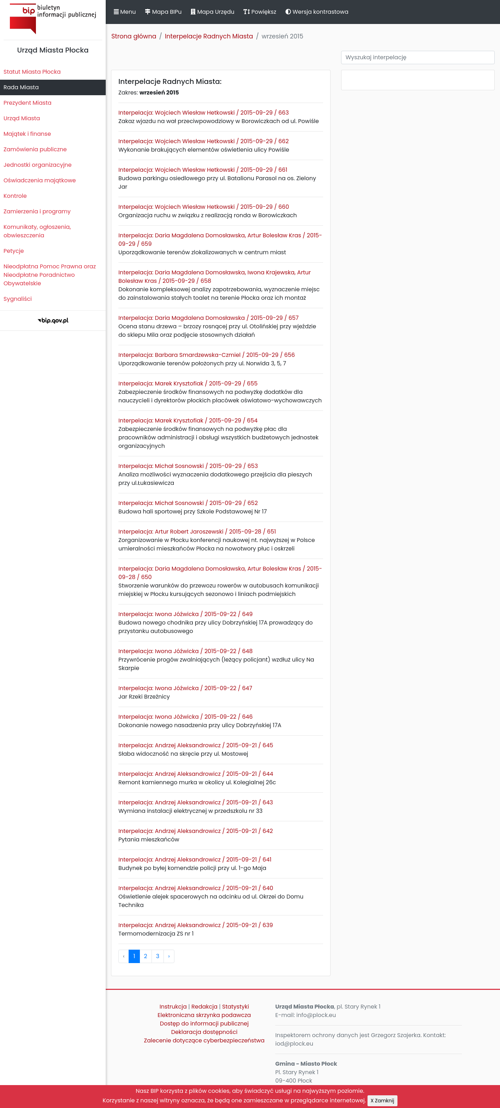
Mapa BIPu (163, 12)
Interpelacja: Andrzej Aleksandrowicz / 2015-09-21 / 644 (195, 774)
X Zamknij (382, 1100)
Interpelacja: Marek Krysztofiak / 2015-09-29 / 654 (188, 420)
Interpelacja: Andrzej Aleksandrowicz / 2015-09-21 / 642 (195, 831)
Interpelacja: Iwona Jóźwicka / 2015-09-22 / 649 (185, 614)
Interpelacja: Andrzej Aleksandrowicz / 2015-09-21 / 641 (194, 860)
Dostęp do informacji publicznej (204, 1023)
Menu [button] (125, 12)
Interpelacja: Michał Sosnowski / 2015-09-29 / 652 (188, 503)
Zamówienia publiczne (35, 149)
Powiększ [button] (259, 12)
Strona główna (133, 36)
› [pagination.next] (168, 956)
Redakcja (204, 1007)
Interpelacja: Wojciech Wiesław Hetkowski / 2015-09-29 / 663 (203, 113)
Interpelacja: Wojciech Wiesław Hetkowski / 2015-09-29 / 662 (203, 141)
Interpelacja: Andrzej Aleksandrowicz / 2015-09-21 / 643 (195, 802)
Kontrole (15, 196)
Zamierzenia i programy (37, 211)
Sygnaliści (18, 299)
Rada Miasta (21, 87)
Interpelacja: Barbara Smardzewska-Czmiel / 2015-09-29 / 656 (206, 355)
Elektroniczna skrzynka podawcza (204, 1015)
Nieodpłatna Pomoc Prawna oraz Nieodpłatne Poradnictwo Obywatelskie (50, 274)
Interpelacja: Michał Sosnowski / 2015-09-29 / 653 (188, 466)
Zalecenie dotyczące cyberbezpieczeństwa (204, 1040)
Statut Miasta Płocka (32, 72)
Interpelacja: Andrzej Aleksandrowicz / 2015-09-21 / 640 (195, 888)
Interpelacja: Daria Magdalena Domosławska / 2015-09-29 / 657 (208, 318)
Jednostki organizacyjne (38, 165)
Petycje (14, 251)
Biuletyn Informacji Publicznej (53, 19)
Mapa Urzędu (212, 12)
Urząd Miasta (22, 118)
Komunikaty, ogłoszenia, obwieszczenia (37, 231)
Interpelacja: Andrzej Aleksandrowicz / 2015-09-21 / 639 (195, 925)
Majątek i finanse (27, 134)
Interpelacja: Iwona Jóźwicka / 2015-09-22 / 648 (185, 651)
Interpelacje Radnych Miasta (209, 36)
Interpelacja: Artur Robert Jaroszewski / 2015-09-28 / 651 (197, 532)
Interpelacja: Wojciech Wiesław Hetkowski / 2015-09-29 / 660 (203, 207)
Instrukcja (173, 1007)
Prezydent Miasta (27, 103)
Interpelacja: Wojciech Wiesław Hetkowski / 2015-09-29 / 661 (202, 170)
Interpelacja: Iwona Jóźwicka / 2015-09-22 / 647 (185, 688)
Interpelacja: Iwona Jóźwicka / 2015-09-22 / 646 (185, 717)
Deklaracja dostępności (204, 1032)
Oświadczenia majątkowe (40, 180)
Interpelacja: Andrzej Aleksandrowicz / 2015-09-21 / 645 (195, 745)
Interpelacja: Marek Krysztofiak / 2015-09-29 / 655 (188, 383)
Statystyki (235, 1007)
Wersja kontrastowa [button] (316, 12)
